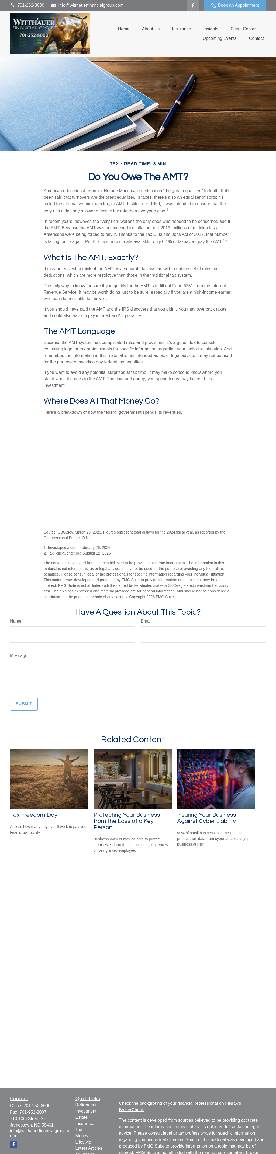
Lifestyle (83, 1142)
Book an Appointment (235, 5)
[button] (124, 29)
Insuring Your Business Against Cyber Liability (206, 818)
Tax (78, 1129)
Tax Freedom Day (33, 815)
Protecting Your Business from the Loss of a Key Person (127, 821)
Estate (81, 1117)
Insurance (84, 1123)
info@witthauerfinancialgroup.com (87, 5)
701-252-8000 (27, 5)
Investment (85, 1111)
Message (18, 655)
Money (81, 1136)
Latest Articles (88, 1148)
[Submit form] (24, 704)
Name (16, 621)
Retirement (85, 1105)
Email (146, 621)
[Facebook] (193, 5)
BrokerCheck (131, 1109)
